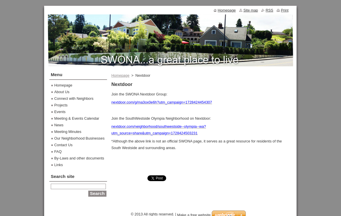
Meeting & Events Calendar (76, 118)
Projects (61, 105)
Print (284, 10)
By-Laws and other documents (79, 158)
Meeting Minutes (67, 131)
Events (59, 112)
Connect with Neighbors (73, 98)
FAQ (58, 151)
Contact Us (63, 145)
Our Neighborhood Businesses (79, 138)
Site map (250, 10)
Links (58, 165)
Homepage (120, 75)
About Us (62, 92)
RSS (269, 10)
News (58, 125)
